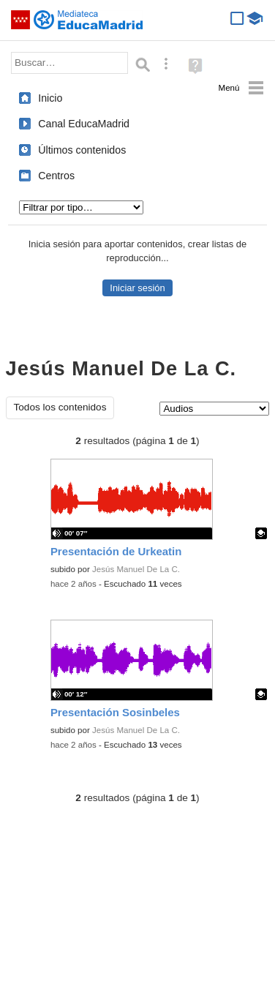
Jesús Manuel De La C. (136, 569)
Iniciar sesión (137, 287)
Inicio (50, 98)
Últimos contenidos (82, 150)
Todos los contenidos (60, 407)
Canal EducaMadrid (83, 123)
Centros (56, 175)
